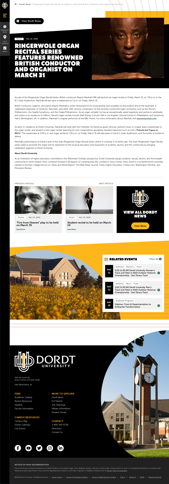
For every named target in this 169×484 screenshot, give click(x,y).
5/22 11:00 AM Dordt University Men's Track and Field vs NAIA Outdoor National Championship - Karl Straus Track (137, 290)
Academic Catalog (23, 397)
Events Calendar (22, 424)
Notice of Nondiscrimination (77, 477)
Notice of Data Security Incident (104, 477)
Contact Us (57, 432)
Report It (132, 477)
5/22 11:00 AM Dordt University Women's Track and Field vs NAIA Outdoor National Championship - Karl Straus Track (137, 273)
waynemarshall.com (146, 118)
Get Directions (23, 384)
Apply (4, 50)
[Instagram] (50, 448)
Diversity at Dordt (154, 477)
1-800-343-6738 (60, 424)
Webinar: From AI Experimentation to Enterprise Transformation (137, 305)
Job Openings (58, 405)
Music (19, 39)
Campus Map (21, 421)
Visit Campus (4, 40)
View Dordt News (29, 21)
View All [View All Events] (155, 259)
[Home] (15, 4)
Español (18, 405)
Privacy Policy (57, 477)
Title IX (122, 477)
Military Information (61, 408)
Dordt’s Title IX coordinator (117, 471)
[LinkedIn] (60, 448)
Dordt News (25, 4)
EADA (142, 477)
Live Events (20, 428)
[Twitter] (39, 448)
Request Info (5, 29)
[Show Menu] (5, 15)
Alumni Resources (23, 401)
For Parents (57, 401)
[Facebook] (18, 448)
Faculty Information (24, 408)
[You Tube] (28, 448)
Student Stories (59, 412)
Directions (56, 428)
